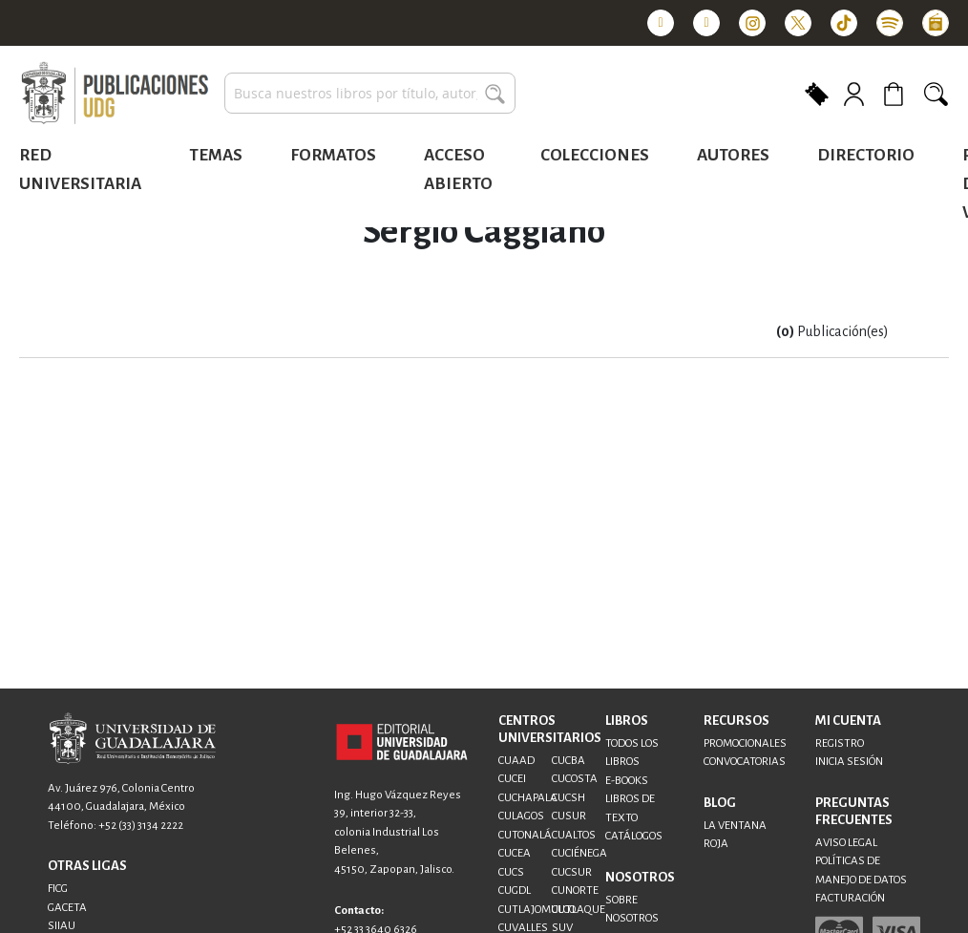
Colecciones (594, 155)
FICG (58, 888)
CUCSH (568, 798)
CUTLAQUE (578, 909)
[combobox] (370, 93)
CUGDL (514, 890)
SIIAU (61, 926)
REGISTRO (839, 743)
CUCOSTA (575, 779)
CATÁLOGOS (634, 836)
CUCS (511, 872)
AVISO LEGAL (846, 843)
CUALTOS (574, 835)
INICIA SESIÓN (849, 761)
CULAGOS (521, 816)
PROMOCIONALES (745, 743)
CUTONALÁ (525, 835)
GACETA (67, 907)
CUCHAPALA (528, 798)
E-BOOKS (626, 780)
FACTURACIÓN (850, 898)
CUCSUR (572, 872)
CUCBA (568, 760)
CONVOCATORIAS (745, 761)
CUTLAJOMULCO (537, 909)
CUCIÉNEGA (579, 853)
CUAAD (516, 760)
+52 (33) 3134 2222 (140, 825)
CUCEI (512, 779)
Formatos (333, 155)
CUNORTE (575, 890)
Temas (215, 155)
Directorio (866, 155)
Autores (733, 155)
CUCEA (514, 853)
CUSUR (569, 816)
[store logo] (114, 93)
